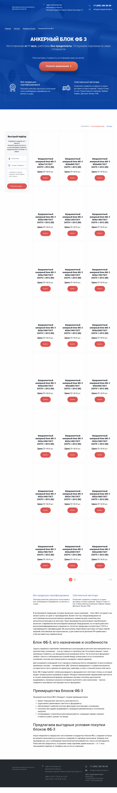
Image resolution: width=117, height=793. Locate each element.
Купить (45, 178)
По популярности (97, 126)
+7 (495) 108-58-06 (102, 5)
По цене (109, 126)
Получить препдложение (19, 186)
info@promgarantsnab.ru (102, 9)
